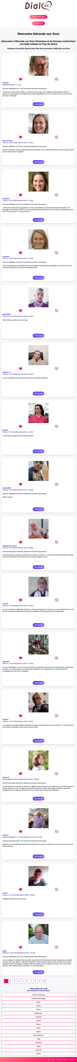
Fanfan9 (5, 719)
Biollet (38, 1054)
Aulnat (38, 1032)
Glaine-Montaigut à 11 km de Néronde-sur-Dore (19, 837)
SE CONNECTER (38, 23)
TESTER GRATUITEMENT (38, 17)
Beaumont (38, 1013)
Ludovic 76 (6, 372)
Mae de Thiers (8, 141)
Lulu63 (5, 893)
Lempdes (38, 1017)
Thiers (38, 1009)
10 (44, 981)
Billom (38, 1024)
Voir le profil (38, 104)
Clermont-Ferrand (38, 995)
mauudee (6, 256)
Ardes (38, 1046)
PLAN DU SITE (62, 1060)
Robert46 (6, 662)
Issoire (38, 1006)
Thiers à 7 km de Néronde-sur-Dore (15, 143)
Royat (38, 1028)
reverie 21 (6, 777)
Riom (38, 1002)
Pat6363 (6, 83)
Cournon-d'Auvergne (38, 998)
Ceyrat (38, 1021)
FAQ (49, 1060)
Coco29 (5, 604)
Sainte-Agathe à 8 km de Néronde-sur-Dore (18, 779)
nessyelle (6, 199)
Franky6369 (7, 488)
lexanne (5, 430)
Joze (38, 1039)
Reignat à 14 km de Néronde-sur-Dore (16, 953)
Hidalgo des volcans (10, 546)
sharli (5, 951)
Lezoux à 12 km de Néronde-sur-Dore (16, 895)
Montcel (38, 1050)
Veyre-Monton (39, 1035)
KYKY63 (5, 835)
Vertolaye (38, 1043)
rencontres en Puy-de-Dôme (39, 990)
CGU (53, 1060)
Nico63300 (6, 314)
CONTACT (71, 1060)
